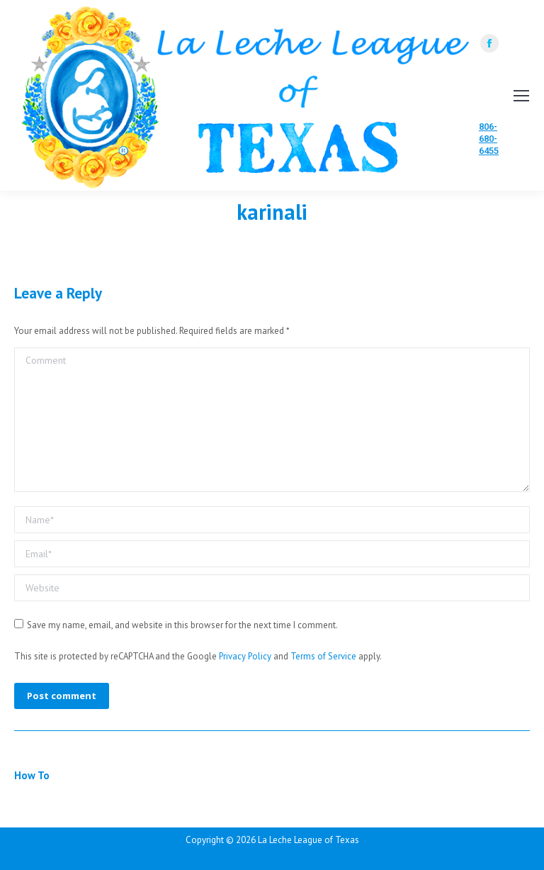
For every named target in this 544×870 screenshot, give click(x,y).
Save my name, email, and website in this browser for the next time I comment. (182, 625)
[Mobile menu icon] (521, 95)
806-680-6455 (489, 138)
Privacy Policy (245, 656)
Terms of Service (323, 656)
